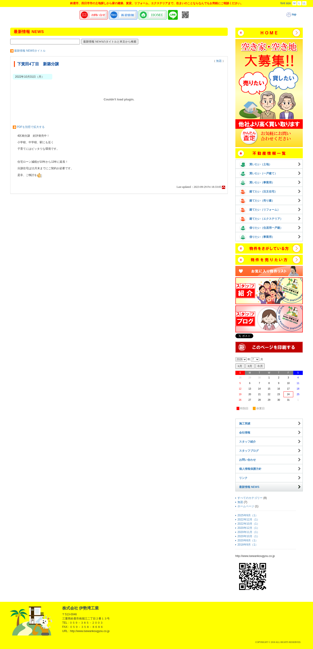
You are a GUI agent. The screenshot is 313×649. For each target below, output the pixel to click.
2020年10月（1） (248, 536)
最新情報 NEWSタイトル (30, 50)
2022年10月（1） (248, 523)
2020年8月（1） (247, 540)
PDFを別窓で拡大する (31, 127)
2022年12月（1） (248, 519)
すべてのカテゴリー (250, 498)
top (291, 14)
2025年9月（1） (247, 515)
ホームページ (245, 506)
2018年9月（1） (247, 544)
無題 (219, 61)
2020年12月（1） (248, 528)
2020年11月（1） (248, 532)
